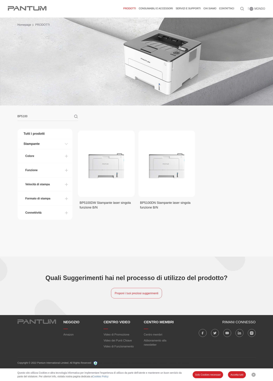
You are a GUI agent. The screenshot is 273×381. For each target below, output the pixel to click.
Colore (29, 155)
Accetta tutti (236, 374)
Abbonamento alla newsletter (155, 342)
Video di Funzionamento (118, 346)
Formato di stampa (37, 198)
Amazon (68, 334)
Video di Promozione (116, 334)
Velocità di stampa (37, 184)
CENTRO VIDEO (116, 322)
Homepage (24, 24)
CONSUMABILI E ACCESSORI (156, 8)
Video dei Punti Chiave (117, 340)
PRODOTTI (129, 8)
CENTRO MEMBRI (159, 322)
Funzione (31, 170)
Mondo (259, 8)
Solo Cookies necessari (208, 374)
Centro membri (153, 334)
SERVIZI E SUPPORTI (188, 8)
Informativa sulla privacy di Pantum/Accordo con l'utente (132, 363)
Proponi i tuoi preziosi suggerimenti (136, 293)
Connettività (33, 212)
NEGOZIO (71, 322)
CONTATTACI (226, 8)
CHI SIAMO (209, 8)
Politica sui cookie (178, 363)
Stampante (32, 144)
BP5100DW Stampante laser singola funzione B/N (105, 205)
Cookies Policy (100, 376)
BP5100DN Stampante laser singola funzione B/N (165, 205)
